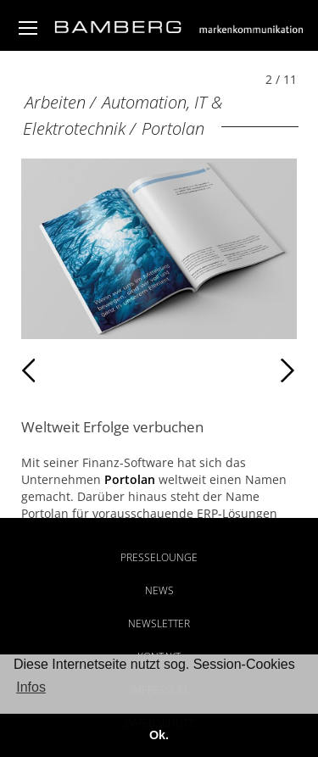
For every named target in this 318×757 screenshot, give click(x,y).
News (159, 590)
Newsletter (159, 623)
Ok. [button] (159, 735)
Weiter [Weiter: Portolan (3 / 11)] (227, 370)
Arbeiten (55, 102)
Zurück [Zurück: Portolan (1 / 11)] (58, 370)
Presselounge (159, 557)
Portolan (173, 128)
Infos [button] (31, 687)
